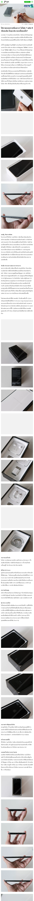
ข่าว (22, 24)
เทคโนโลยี (25, 24)
